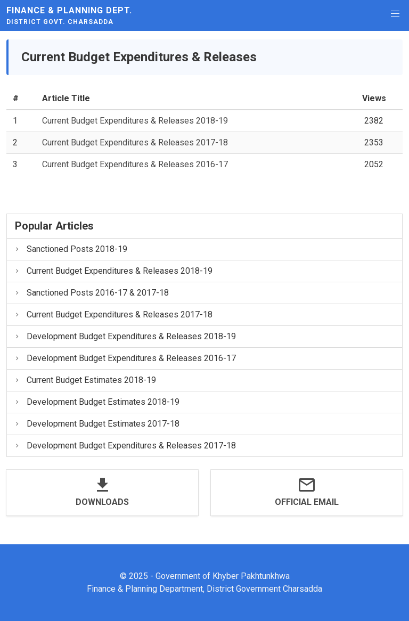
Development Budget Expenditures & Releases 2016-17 (124, 358)
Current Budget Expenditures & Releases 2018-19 (135, 121)
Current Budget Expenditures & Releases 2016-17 (135, 164)
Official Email (307, 502)
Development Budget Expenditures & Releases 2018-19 (124, 336)
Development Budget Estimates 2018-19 (96, 402)
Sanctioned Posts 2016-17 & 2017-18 (91, 293)
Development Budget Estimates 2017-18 (96, 424)
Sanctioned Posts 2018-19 (70, 249)
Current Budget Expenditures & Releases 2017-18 (135, 142)
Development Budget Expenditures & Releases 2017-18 (124, 445)
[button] (395, 14)
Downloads (102, 502)
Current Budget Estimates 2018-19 (84, 380)
